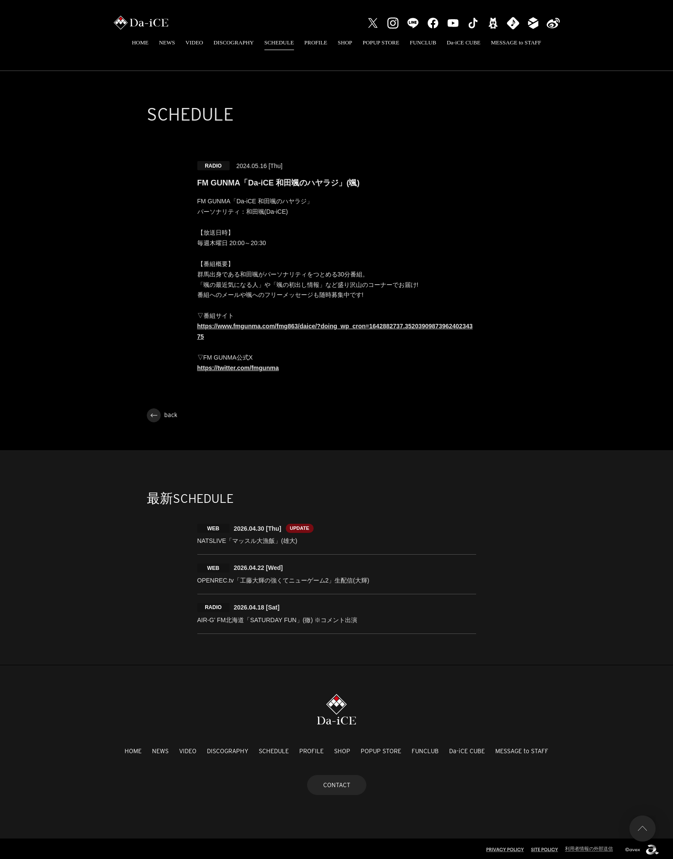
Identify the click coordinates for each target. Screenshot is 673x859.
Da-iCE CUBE (463, 42)
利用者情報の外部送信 (589, 846)
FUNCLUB (423, 42)
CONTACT (336, 782)
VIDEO (194, 42)
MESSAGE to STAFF (516, 42)
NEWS (167, 42)
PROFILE (316, 42)
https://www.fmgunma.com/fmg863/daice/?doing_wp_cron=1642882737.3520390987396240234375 (335, 331)
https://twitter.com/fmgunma (238, 367)
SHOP (345, 42)
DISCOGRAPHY (233, 42)
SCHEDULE (279, 42)
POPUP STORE (381, 42)
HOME (140, 42)
